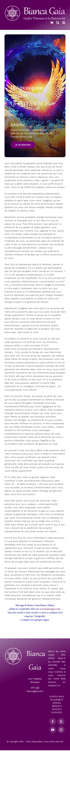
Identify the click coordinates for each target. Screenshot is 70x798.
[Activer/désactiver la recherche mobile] (57, 22)
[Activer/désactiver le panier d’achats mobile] (51, 22)
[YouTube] (52, 729)
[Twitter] (61, 721)
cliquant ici (54, 685)
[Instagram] (61, 729)
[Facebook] (52, 721)
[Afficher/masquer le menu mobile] (63, 22)
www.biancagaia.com (50, 609)
